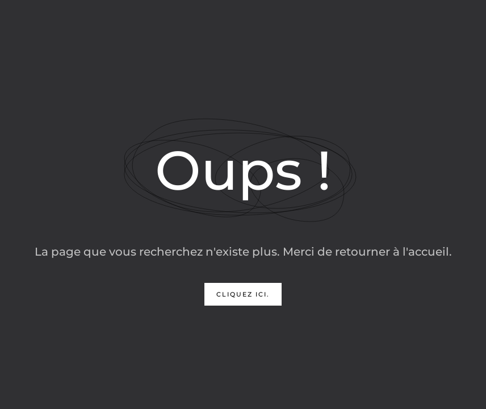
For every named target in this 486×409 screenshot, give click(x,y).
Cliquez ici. (243, 294)
